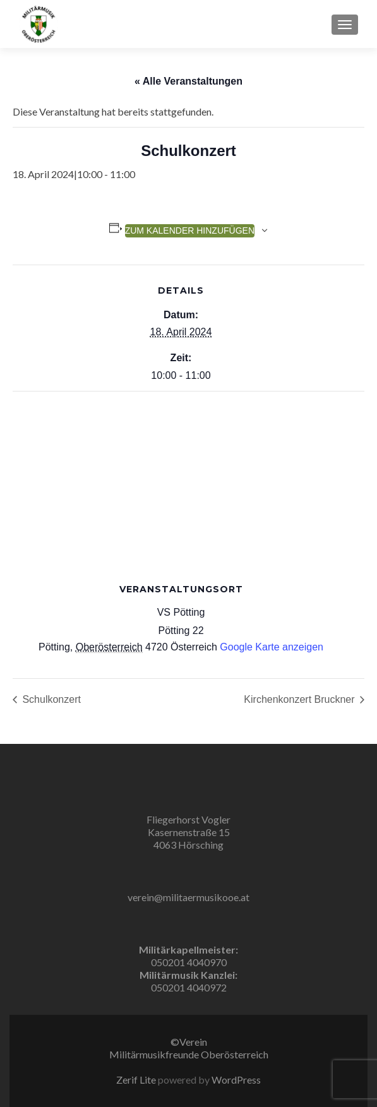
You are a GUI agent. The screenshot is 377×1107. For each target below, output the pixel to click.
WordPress (235, 1080)
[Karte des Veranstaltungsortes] (188, 483)
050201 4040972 (189, 987)
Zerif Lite (137, 1080)
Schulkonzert (50, 699)
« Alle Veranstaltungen (188, 81)
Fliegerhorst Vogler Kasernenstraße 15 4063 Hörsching (188, 832)
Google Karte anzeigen (271, 647)
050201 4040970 (189, 962)
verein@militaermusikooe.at (188, 897)
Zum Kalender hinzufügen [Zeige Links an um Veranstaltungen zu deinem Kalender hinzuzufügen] (189, 230)
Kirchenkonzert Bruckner (300, 699)
